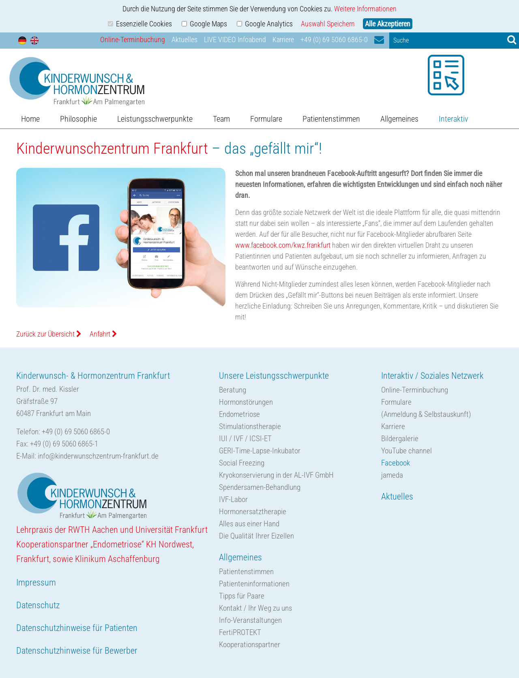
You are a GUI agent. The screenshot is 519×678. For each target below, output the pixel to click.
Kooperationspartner (249, 644)
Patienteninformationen (254, 583)
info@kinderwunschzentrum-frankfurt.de (98, 456)
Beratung (232, 390)
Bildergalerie (399, 438)
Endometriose (239, 414)
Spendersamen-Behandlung (259, 487)
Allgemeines (399, 118)
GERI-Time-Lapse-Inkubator (259, 450)
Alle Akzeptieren (387, 23)
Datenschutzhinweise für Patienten (76, 628)
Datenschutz (38, 605)
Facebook (395, 463)
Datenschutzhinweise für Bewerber (76, 651)
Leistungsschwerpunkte (155, 118)
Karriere (283, 39)
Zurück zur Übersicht (48, 334)
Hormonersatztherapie (252, 511)
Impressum (36, 582)
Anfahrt (103, 334)
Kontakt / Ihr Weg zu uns (255, 608)
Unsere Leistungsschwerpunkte (274, 376)
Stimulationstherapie (250, 426)
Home (30, 118)
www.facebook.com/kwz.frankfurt (282, 245)
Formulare (266, 118)
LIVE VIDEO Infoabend (235, 39)
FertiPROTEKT (240, 632)
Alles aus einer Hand (249, 523)
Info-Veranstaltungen (250, 620)
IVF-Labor (233, 499)
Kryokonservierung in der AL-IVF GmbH (276, 475)
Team (221, 118)
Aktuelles (184, 39)
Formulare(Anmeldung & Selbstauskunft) (426, 408)
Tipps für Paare (241, 596)
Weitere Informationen (365, 8)
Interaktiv (453, 118)
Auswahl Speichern (328, 23)
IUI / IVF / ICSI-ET (245, 438)
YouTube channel (406, 450)
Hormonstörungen (246, 402)
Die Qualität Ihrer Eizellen (256, 536)
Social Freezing (241, 463)
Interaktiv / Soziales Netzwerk (432, 376)
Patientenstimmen (331, 118)
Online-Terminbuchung (132, 39)
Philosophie (78, 118)
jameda (392, 475)
